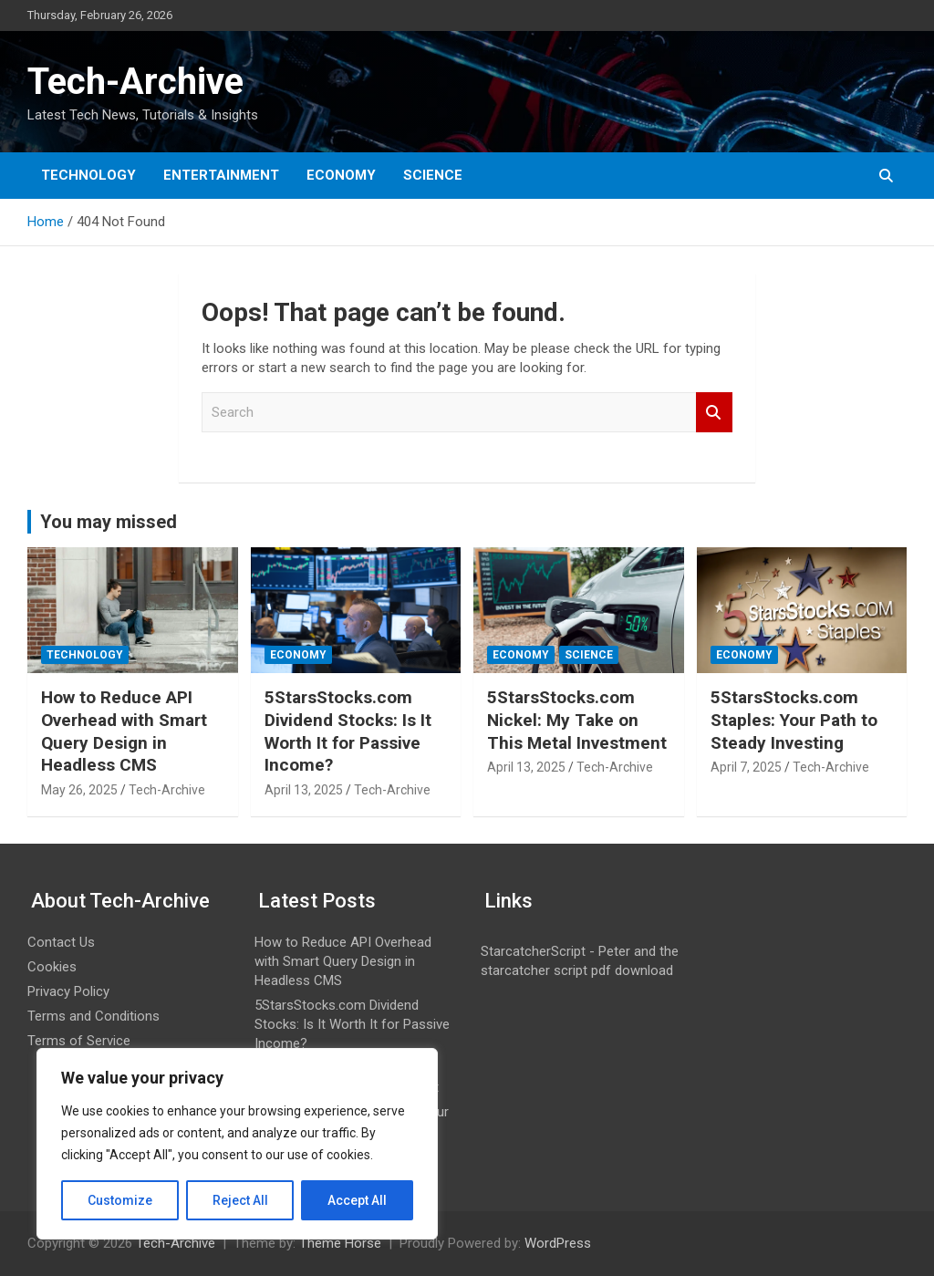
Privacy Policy (68, 991)
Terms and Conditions (93, 1016)
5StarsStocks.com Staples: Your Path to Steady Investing (794, 719)
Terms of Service (78, 1040)
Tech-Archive (135, 81)
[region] (237, 1144)
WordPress (557, 1243)
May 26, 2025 (79, 790)
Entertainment (221, 175)
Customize (120, 1200)
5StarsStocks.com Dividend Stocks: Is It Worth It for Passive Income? (348, 731)
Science (432, 175)
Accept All (357, 1200)
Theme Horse (340, 1243)
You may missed (108, 522)
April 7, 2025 (746, 767)
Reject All (240, 1200)
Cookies (52, 967)
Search (714, 412)
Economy (341, 175)
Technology (88, 175)
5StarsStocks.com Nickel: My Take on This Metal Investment (577, 719)
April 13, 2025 (304, 790)
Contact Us (61, 942)
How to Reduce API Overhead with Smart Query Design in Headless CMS (124, 731)
